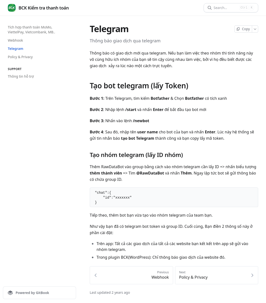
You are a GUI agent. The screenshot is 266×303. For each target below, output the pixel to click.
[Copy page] (243, 29)
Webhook (15, 40)
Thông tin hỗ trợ (21, 76)
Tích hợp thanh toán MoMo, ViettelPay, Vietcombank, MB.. (31, 29)
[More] (255, 29)
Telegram (15, 48)
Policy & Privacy (20, 57)
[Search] (225, 7)
